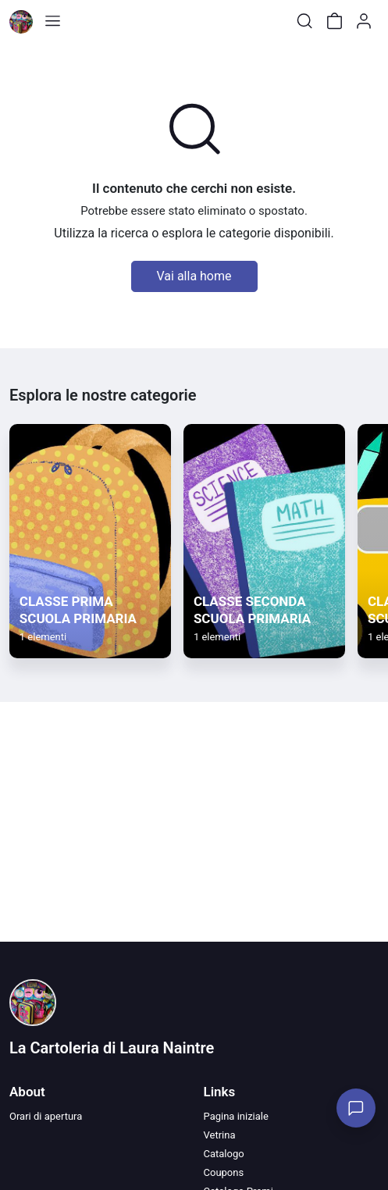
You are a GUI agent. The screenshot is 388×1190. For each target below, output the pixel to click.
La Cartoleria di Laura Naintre (111, 1048)
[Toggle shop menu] (52, 21)
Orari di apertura (45, 1116)
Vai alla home (194, 276)
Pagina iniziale (236, 1116)
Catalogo (224, 1154)
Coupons (224, 1172)
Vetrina (220, 1135)
